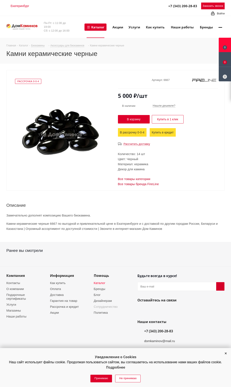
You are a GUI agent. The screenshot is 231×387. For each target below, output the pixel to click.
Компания (15, 275)
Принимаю (101, 378)
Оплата (55, 289)
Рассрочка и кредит (64, 306)
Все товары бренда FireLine (138, 184)
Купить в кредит (163, 132)
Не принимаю (128, 378)
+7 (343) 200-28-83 (182, 6)
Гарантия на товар (63, 300)
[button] (226, 353)
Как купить (57, 283)
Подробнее (115, 367)
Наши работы (16, 316)
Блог (97, 295)
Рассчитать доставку (136, 144)
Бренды (99, 289)
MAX (154, 6)
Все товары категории (134, 179)
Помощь (101, 275)
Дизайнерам (103, 300)
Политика (101, 312)
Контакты (13, 283)
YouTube (152, 310)
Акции (54, 312)
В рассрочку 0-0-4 (132, 132)
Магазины (13, 310)
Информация (62, 275)
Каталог (99, 283)
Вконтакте (141, 310)
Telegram (145, 6)
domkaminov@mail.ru (159, 341)
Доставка (57, 295)
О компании (15, 289)
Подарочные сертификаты (16, 296)
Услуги (11, 304)
